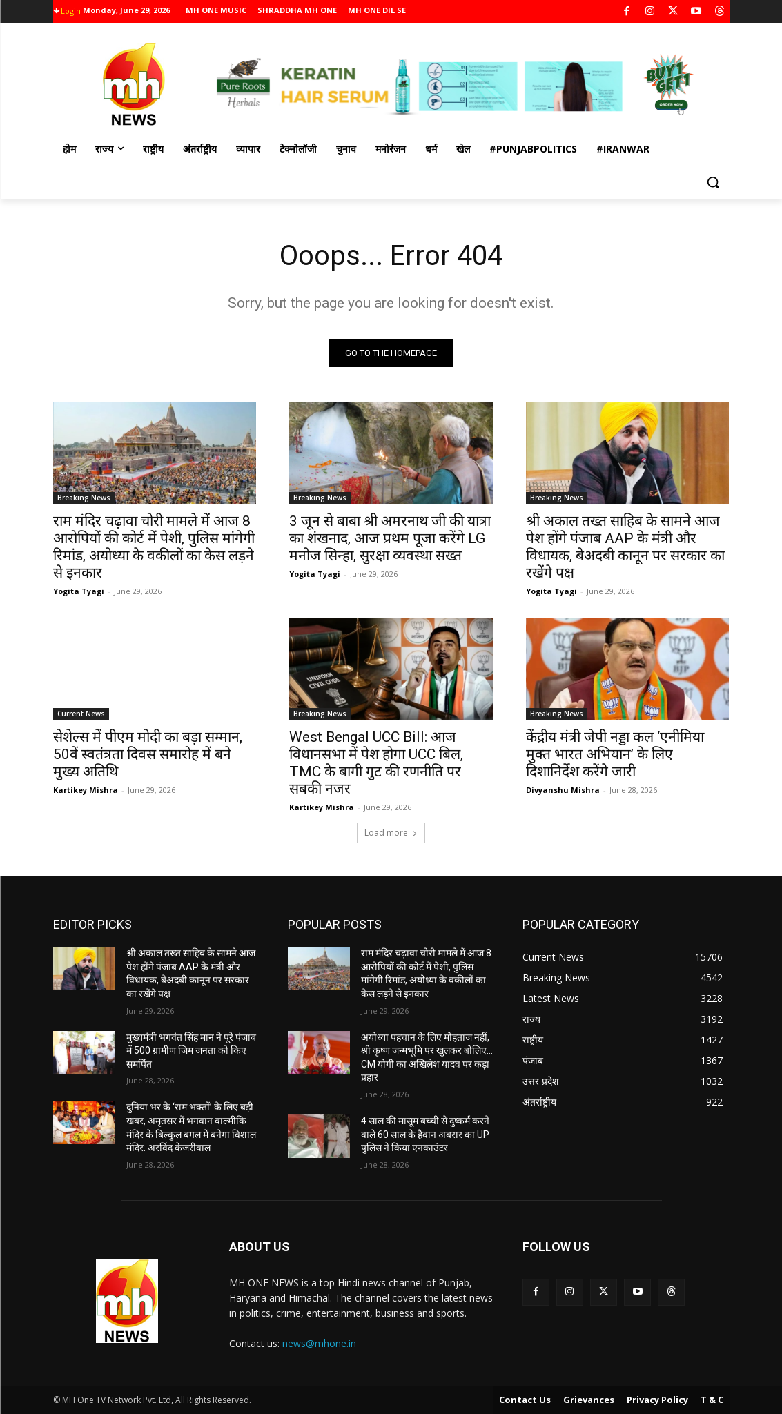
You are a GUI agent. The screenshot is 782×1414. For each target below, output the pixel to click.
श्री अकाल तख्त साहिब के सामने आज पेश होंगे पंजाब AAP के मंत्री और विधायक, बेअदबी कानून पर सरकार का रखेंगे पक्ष (625, 546)
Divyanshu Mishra (563, 789)
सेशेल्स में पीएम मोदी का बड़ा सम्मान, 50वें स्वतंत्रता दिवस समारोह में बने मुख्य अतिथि (147, 753)
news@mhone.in (319, 1343)
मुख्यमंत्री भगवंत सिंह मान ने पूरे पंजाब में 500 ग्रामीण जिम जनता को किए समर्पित (191, 1051)
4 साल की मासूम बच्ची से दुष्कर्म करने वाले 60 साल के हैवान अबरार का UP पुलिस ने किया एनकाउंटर (425, 1134)
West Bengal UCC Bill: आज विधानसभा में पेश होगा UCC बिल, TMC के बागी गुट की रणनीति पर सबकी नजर (376, 762)
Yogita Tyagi (78, 590)
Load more (391, 832)
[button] (713, 182)
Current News (81, 713)
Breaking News (83, 497)
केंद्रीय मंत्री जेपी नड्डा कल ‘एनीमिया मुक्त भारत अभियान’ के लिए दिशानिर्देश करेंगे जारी (615, 753)
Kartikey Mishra (85, 789)
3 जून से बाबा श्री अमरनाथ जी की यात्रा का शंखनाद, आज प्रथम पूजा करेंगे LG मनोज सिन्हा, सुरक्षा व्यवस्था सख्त (390, 537)
